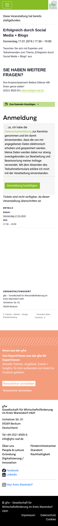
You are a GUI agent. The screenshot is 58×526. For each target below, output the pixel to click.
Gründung (9, 454)
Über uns (8, 446)
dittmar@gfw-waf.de (33, 90)
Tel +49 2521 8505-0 (14, 434)
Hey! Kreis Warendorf (17, 484)
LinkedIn (9, 474)
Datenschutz (48, 515)
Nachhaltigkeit (40, 454)
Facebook (10, 470)
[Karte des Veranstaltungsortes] (29, 259)
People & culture (13, 450)
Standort (36, 450)
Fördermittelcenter (43, 446)
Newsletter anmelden (19, 383)
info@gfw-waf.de (13, 438)
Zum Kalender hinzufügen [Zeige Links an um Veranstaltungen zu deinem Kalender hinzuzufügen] (22, 104)
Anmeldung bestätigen (22, 185)
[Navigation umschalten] (7, 4)
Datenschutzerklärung (18, 131)
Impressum (28, 515)
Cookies (51, 519)
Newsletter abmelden (17, 390)
